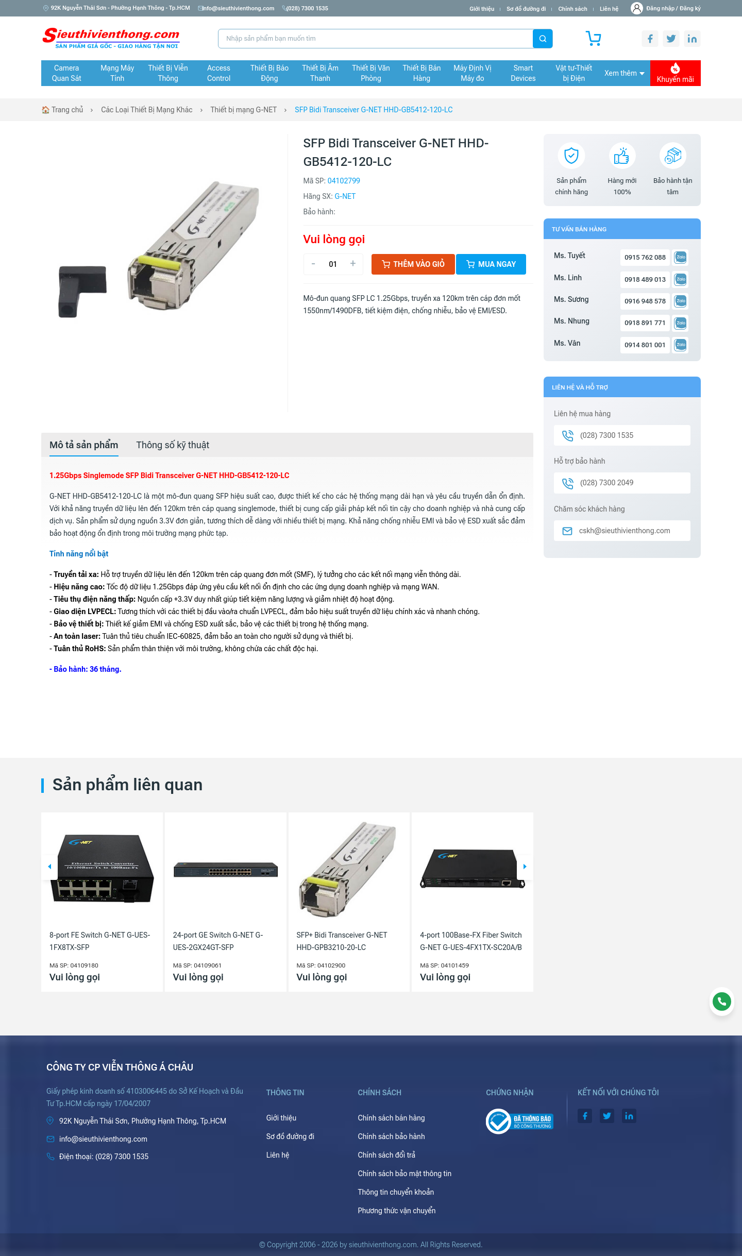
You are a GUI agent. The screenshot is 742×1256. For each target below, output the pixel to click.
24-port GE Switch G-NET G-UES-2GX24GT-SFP (218, 941)
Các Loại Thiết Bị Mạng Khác (146, 110)
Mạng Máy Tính (117, 73)
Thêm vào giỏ (413, 264)
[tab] (84, 445)
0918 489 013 (645, 279)
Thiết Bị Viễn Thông (168, 73)
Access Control (218, 73)
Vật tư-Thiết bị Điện (574, 73)
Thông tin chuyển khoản (396, 1192)
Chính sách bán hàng (391, 1118)
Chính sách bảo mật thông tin (404, 1173)
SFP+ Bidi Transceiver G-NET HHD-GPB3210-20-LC (342, 941)
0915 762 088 (645, 257)
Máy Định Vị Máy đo (472, 73)
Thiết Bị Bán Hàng (422, 73)
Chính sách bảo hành (391, 1136)
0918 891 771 (645, 323)
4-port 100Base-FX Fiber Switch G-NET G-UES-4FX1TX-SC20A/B (471, 941)
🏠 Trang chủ (62, 110)
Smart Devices (523, 73)
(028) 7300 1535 (311, 8)
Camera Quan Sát (66, 73)
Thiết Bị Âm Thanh (320, 73)
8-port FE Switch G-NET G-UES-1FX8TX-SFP (99, 941)
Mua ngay (491, 264)
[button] (49, 867)
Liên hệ (609, 9)
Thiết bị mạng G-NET (244, 110)
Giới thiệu (481, 9)
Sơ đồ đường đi (526, 9)
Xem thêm (624, 73)
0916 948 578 (645, 301)
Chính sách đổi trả (386, 1155)
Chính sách (572, 9)
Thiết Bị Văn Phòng (371, 73)
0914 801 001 (645, 345)
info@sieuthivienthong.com (238, 8)
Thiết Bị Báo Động (269, 73)
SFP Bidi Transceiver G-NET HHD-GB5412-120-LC (374, 110)
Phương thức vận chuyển (396, 1211)
